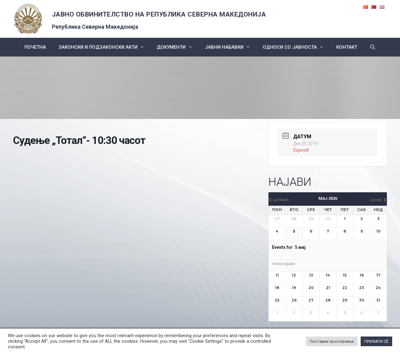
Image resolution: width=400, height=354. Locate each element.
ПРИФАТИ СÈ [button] (376, 341)
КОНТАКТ (346, 47)
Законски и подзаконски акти (104, 47)
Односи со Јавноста (296, 47)
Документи (178, 47)
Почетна (35, 47)
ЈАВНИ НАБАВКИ (231, 47)
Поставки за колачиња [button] (332, 341)
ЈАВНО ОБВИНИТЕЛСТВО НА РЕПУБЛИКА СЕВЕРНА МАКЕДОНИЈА (159, 14)
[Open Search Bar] (372, 47)
